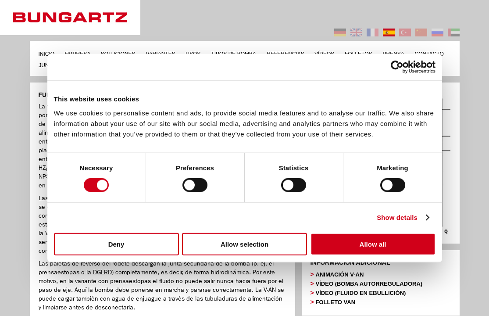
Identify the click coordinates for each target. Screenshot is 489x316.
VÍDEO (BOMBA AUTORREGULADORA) (369, 283)
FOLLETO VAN (336, 302)
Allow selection (244, 244)
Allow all (373, 244)
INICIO (47, 54)
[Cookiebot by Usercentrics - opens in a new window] (397, 67)
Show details (397, 217)
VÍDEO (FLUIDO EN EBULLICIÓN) (361, 293)
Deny (116, 244)
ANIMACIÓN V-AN (340, 274)
